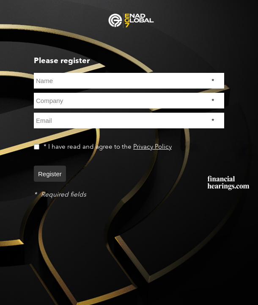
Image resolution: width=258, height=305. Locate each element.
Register (50, 173)
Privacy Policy (152, 146)
